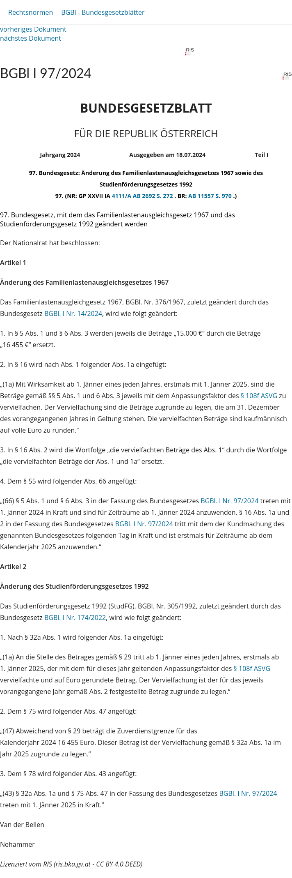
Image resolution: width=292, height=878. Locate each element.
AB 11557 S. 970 (210, 196)
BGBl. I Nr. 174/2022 (75, 617)
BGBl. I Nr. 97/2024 (229, 500)
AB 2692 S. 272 (153, 196)
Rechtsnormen (30, 12)
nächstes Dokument (30, 38)
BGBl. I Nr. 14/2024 (73, 313)
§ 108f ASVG (259, 395)
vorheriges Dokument (33, 29)
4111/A (122, 196)
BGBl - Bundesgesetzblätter (102, 12)
